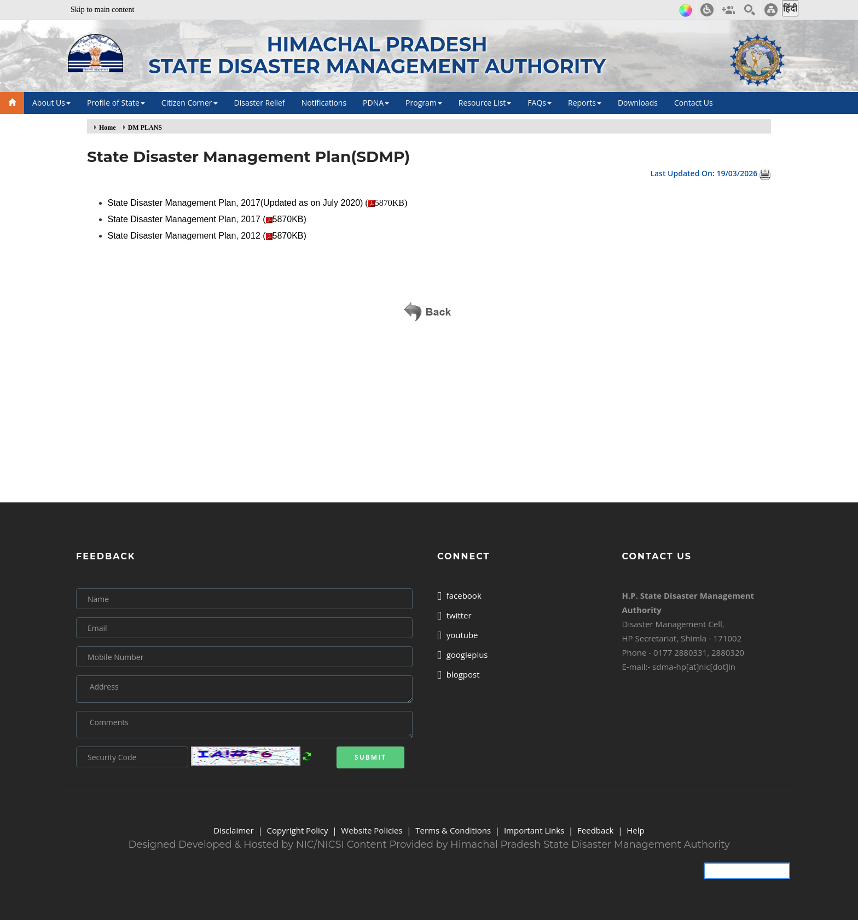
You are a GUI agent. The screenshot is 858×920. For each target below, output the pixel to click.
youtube (457, 634)
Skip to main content (102, 9)
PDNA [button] (376, 102)
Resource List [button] (485, 102)
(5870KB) (259, 202)
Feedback (595, 830)
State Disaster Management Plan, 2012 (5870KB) (208, 235)
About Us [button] (51, 102)
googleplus (462, 654)
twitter (454, 615)
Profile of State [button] (116, 102)
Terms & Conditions (453, 830)
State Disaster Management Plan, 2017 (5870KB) (208, 219)
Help (635, 830)
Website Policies (371, 830)
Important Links (534, 830)
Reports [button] (584, 102)
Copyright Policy (297, 830)
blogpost (458, 674)
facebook (459, 595)
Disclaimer (233, 830)
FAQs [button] (539, 102)
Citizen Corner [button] (189, 102)
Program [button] (423, 102)
